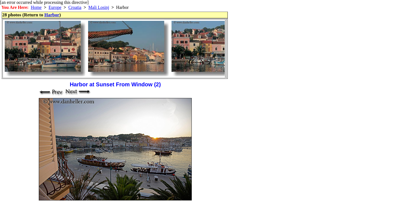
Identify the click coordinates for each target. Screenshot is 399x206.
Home (36, 7)
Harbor (51, 14)
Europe (54, 7)
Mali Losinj (98, 7)
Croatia (74, 7)
